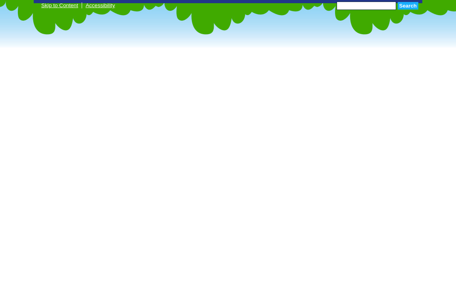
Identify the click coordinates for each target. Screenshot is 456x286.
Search (408, 6)
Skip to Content (59, 5)
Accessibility (100, 5)
